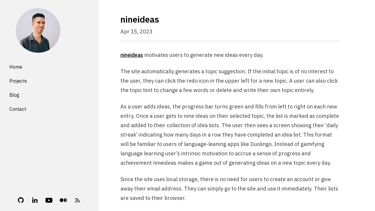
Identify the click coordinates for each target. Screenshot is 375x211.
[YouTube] (48, 200)
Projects (18, 81)
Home (15, 67)
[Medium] (63, 200)
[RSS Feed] (77, 200)
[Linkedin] (34, 200)
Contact (17, 109)
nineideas (131, 55)
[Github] (20, 200)
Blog (14, 95)
